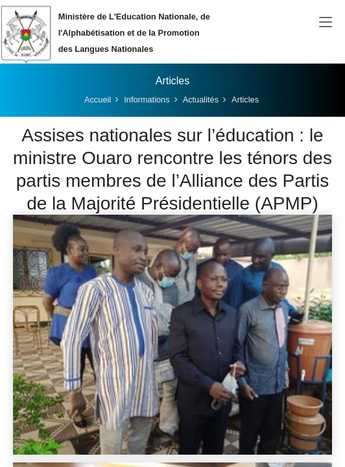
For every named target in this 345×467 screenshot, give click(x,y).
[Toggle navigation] (325, 23)
